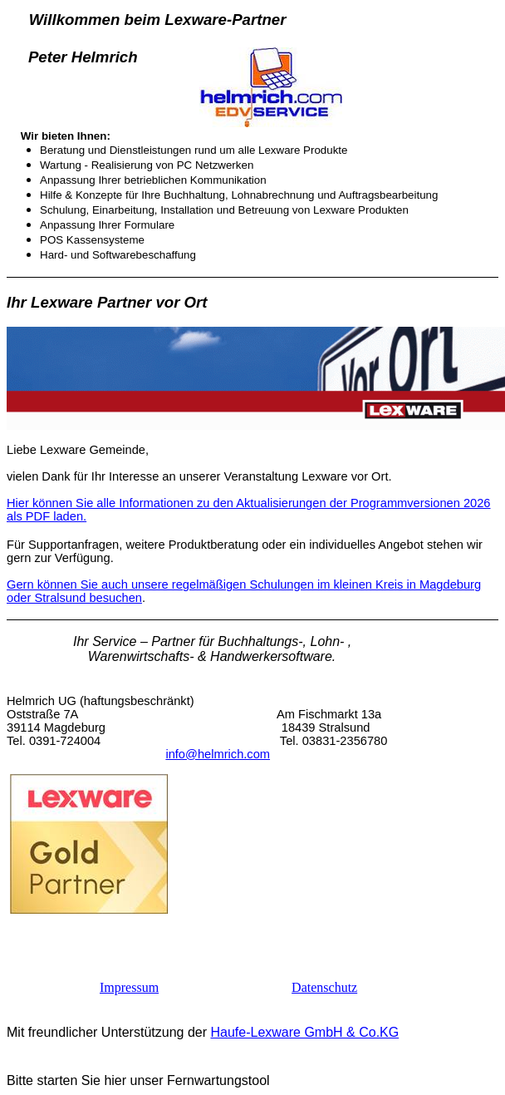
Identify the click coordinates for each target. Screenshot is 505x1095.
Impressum (129, 987)
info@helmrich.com (217, 754)
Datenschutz (324, 987)
